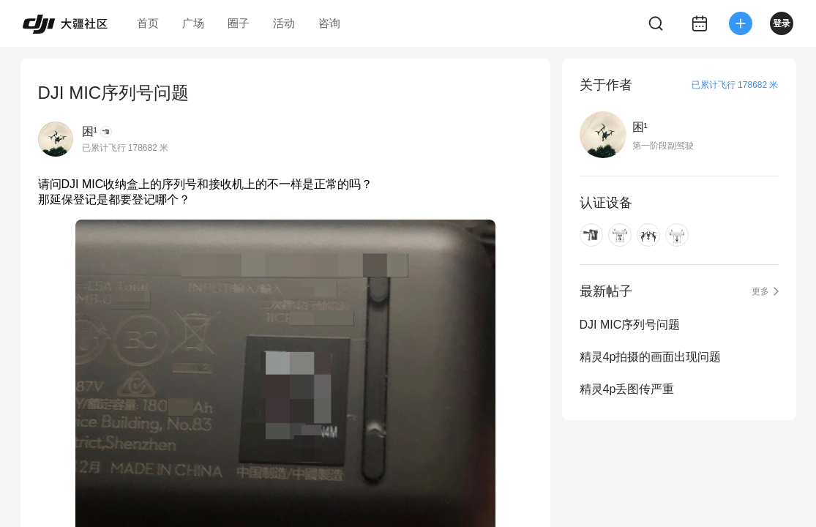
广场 (193, 23)
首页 (148, 23)
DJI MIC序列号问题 (630, 324)
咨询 (329, 23)
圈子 (239, 23)
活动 (284, 23)
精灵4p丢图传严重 (627, 389)
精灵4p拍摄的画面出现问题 (651, 357)
